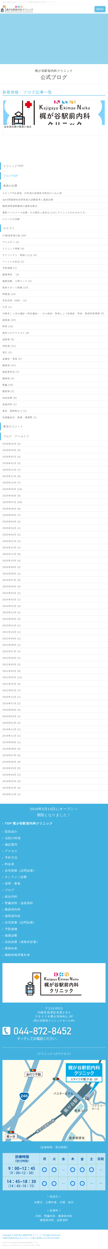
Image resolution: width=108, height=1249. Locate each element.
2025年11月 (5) (11, 476)
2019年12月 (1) (11, 729)
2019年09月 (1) (11, 742)
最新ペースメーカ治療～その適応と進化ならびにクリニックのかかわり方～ (45, 212)
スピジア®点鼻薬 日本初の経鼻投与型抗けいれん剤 (32, 193)
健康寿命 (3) (10, 274)
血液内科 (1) (9, 404)
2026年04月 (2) (11, 443)
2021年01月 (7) (11, 690)
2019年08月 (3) (11, 748)
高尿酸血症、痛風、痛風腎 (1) (19, 417)
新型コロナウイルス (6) (15, 333)
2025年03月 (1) (11, 528)
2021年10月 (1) (11, 632)
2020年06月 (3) (11, 709)
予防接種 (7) (9, 268)
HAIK (38, 1245)
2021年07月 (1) (11, 651)
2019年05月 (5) (11, 768)
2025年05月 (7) (11, 515)
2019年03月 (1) (11, 774)
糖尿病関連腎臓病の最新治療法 (20, 206)
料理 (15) (7, 326)
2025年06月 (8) (11, 508)
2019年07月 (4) (11, 755)
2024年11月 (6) (11, 554)
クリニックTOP (13, 166)
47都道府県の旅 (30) (14, 235)
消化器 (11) (9, 346)
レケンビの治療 (11, 219)
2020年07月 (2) (11, 703)
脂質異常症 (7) (10, 372)
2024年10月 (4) (11, 560)
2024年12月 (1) (11, 547)
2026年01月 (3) (11, 463)
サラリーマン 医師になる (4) (19, 255)
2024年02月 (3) (11, 606)
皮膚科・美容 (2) (12, 359)
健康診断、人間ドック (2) (17, 281)
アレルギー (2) (10, 242)
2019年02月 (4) (11, 781)
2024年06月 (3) (11, 586)
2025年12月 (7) (11, 469)
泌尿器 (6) (8, 339)
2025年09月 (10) (12, 489)
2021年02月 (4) (11, 684)
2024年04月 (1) (11, 593)
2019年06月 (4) (11, 762)
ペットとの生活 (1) (13, 261)
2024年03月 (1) (11, 599)
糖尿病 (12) (9, 365)
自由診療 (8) (9, 397)
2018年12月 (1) (11, 794)
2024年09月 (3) (11, 567)
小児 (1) (7, 307)
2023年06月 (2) (11, 619)
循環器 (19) (9, 320)
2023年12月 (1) (11, 612)
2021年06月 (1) (11, 658)
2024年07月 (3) (11, 580)
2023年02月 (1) (11, 625)
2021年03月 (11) (12, 677)
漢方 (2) (7, 352)
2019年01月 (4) (11, 787)
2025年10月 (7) (11, 482)
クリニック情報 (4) (13, 248)
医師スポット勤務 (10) (15, 287)
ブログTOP (10, 176)
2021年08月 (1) (11, 645)
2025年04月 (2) (11, 521)
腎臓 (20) (7, 385)
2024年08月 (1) (11, 573)
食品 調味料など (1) (14, 411)
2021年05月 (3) (11, 664)
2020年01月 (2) (11, 723)
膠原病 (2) (8, 391)
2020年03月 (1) (11, 716)
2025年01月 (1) (11, 541)
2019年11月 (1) (11, 735)
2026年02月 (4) (11, 456)
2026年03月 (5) (11, 450)
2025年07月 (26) (12, 502)
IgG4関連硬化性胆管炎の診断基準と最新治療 (27, 199)
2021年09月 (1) (11, 638)
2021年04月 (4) (11, 671)
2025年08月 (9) (11, 495)
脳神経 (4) (8, 378)
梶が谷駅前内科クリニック (30, 1235)
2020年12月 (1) (11, 697)
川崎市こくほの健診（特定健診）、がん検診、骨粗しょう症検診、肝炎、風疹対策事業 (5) (53, 313)
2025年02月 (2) (11, 534)
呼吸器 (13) (9, 294)
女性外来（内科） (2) (14, 300)
